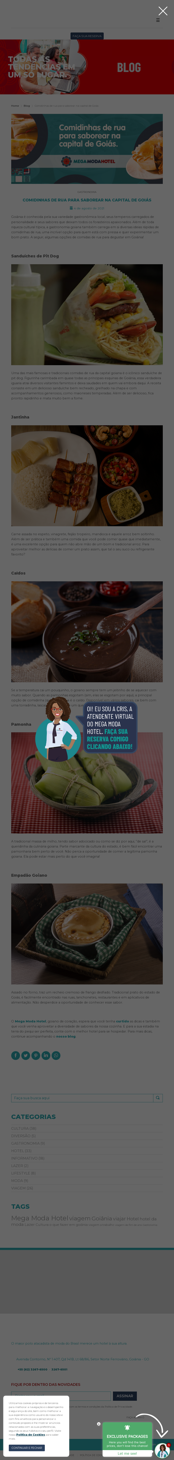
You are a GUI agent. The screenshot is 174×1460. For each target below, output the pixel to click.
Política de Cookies (30, 1434)
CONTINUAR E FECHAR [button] (26, 1447)
